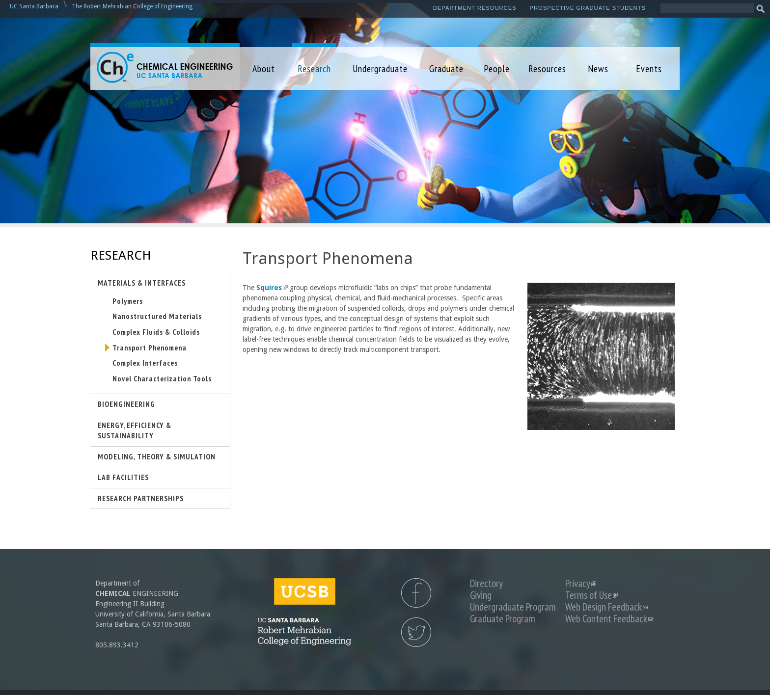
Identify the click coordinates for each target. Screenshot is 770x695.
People (497, 68)
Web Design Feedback (606, 607)
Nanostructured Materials (157, 316)
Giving (481, 595)
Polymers (127, 301)
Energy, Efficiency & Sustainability (134, 430)
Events (649, 68)
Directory (486, 583)
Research (314, 68)
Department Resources (475, 8)
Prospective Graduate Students (588, 8)
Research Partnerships (141, 498)
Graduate (446, 68)
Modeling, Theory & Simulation (157, 456)
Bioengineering (126, 404)
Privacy (580, 583)
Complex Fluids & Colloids (156, 332)
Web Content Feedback (609, 618)
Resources (547, 68)
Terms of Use (591, 595)
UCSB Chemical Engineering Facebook (416, 593)
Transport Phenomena (149, 347)
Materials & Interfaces (142, 283)
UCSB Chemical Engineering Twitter (416, 632)
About (263, 68)
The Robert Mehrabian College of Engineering (132, 6)
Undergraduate (380, 68)
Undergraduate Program (513, 607)
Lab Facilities (123, 477)
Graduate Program (502, 618)
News (598, 68)
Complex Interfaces (145, 363)
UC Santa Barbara (34, 6)
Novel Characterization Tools (162, 378)
